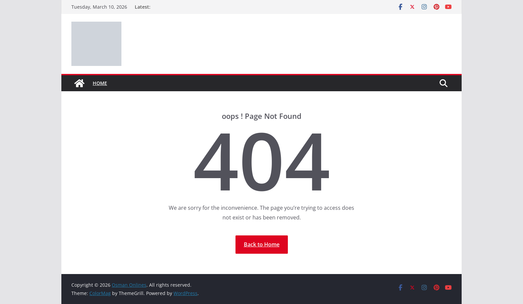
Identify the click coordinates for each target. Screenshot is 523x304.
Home (100, 83)
